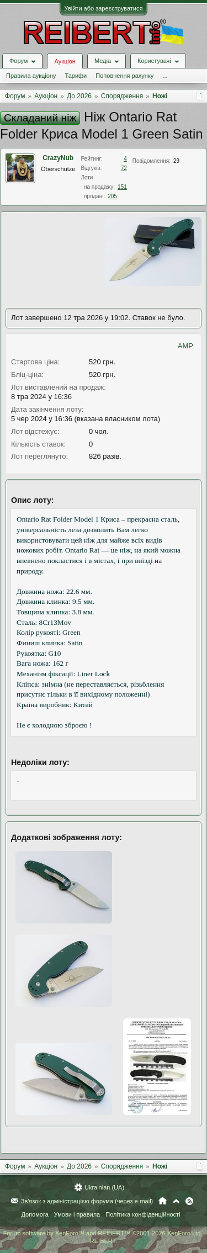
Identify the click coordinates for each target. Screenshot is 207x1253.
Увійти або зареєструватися (104, 8)
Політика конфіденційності (142, 1214)
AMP (185, 346)
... (164, 75)
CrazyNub (58, 158)
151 (122, 187)
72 (124, 168)
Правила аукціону (31, 75)
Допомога (34, 1214)
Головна (162, 1201)
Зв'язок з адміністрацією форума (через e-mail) (87, 1201)
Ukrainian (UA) (104, 1187)
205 (112, 196)
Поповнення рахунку (124, 75)
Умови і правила (77, 1214)
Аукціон (64, 61)
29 (176, 161)
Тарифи (76, 75)
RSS (189, 1201)
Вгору (176, 1201)
